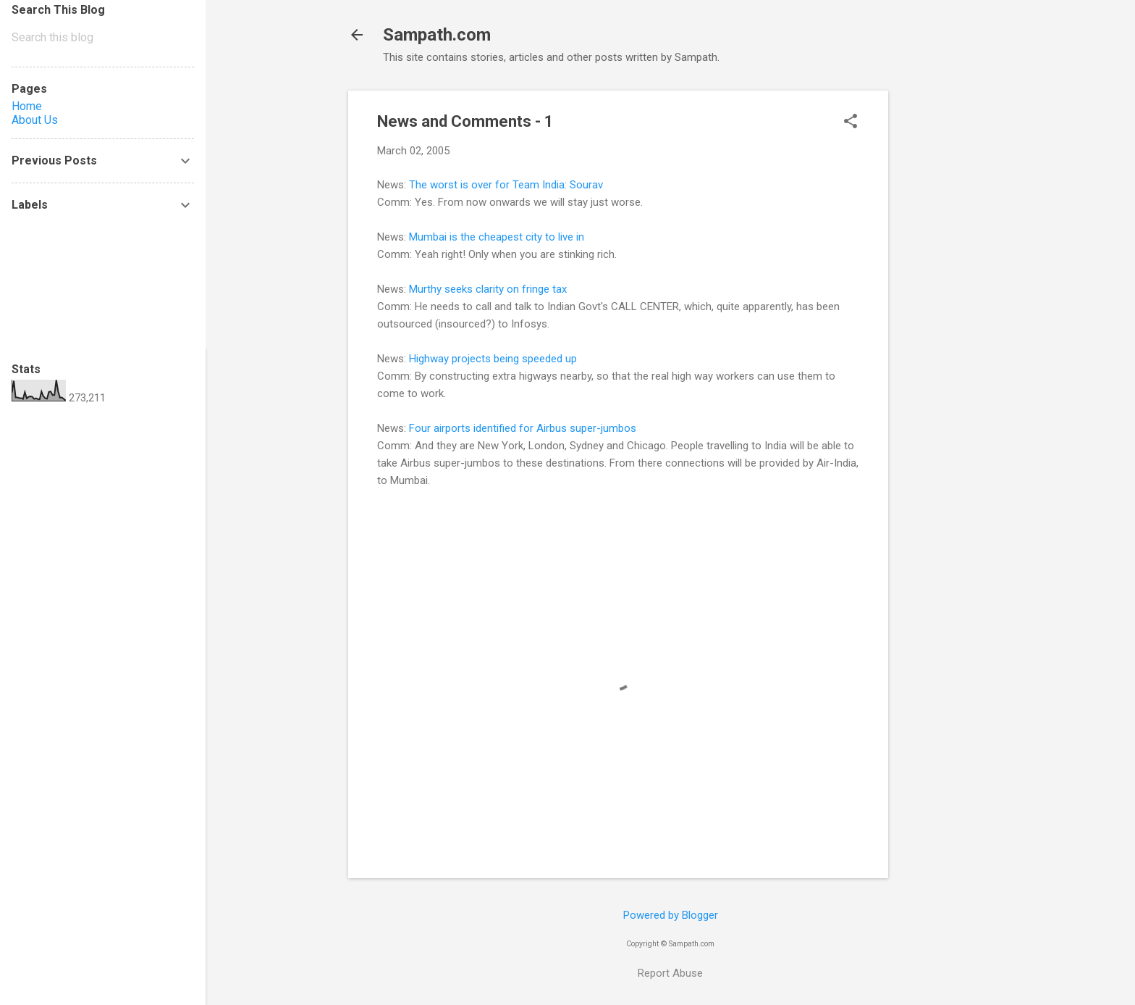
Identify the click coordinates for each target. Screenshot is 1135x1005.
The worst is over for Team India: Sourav (506, 184)
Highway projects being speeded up (493, 358)
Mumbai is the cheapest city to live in (496, 236)
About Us (35, 120)
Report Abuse (670, 973)
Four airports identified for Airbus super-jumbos (522, 428)
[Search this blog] (103, 37)
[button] (850, 122)
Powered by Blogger (670, 915)
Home (27, 106)
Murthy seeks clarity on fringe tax (488, 289)
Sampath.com (437, 35)
